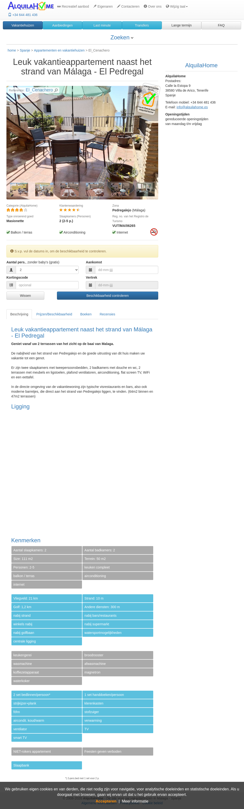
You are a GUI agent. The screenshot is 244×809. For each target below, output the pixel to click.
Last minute (102, 25)
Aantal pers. (32, 262)
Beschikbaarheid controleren (107, 296)
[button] (176, 6)
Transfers (142, 25)
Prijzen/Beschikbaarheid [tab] (54, 314)
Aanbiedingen (62, 25)
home (12, 50)
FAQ (221, 25)
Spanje (25, 50)
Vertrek (91, 277)
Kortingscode (17, 277)
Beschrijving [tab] (19, 314)
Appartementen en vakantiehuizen (59, 50)
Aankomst (94, 262)
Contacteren (128, 6)
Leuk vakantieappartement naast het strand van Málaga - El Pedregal (82, 66)
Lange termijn (182, 25)
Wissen (25, 296)
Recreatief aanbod (73, 6)
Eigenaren (103, 6)
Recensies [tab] (107, 314)
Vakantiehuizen (22, 25)
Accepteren (106, 801)
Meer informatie (135, 801)
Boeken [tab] (86, 314)
